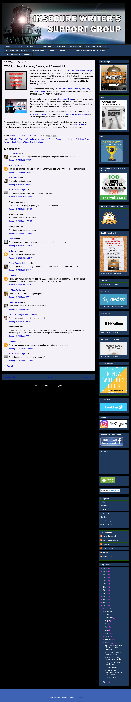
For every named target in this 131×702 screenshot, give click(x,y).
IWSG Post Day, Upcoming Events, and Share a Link (113, 672)
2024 (105, 574)
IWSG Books (47, 46)
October (108, 614)
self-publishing (105, 521)
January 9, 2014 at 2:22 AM (20, 322)
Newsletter (61, 46)
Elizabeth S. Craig (26, 139)
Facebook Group (65, 99)
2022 (105, 581)
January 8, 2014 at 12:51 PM (20, 258)
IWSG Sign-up (32, 46)
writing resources (106, 524)
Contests (52, 50)
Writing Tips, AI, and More (96, 46)
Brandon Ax (14, 165)
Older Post (88, 377)
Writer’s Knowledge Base (77, 114)
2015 (105, 602)
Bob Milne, (62, 89)
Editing (102, 502)
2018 (105, 593)
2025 (105, 571)
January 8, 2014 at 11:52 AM (20, 221)
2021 (105, 584)
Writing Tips (104, 513)
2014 (105, 606)
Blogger (81, 697)
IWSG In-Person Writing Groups (18, 54)
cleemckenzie (15, 302)
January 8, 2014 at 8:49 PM (20, 309)
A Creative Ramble (111, 667)
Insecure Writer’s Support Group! (77, 71)
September (109, 618)
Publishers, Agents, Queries (16, 50)
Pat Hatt (12, 239)
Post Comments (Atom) (54, 386)
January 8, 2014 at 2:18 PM (20, 270)
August (107, 621)
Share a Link (80, 125)
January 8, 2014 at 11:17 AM (20, 209)
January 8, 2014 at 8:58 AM (20, 185)
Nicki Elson (14, 178)
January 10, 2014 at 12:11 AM (21, 349)
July (106, 624)
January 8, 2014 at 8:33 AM (20, 160)
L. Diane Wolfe (15, 290)
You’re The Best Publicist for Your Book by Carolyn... (113, 647)
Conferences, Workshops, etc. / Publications (89, 50)
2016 (105, 599)
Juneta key (106, 544)
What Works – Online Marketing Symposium (113, 658)
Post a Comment (13, 366)
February (108, 639)
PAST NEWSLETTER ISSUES (111, 284)
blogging (103, 517)
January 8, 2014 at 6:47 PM (20, 297)
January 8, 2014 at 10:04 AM (20, 197)
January (108, 643)
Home (8, 46)
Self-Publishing (38, 50)
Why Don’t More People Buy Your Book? (112, 653)
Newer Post (9, 377)
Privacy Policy (75, 46)
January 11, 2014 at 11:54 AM (21, 361)
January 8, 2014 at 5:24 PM (20, 285)
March (107, 636)
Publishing (104, 509)
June (107, 627)
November (109, 611)
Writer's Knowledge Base (33, 142)
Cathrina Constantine (110, 540)
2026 (105, 568)
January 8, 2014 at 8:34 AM (20, 172)
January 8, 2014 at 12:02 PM (20, 246)
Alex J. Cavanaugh (17, 190)
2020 (105, 587)
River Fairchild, (74, 89)
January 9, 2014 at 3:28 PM (20, 336)
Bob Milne (14, 139)
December (109, 608)
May (106, 630)
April (106, 633)
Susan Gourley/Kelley (18, 263)
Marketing (64, 50)
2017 (105, 596)
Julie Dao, (85, 89)
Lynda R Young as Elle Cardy (21, 315)
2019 (105, 590)
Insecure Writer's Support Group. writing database (55, 139)
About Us (18, 46)
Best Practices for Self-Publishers (112, 663)
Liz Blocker (13, 153)
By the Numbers (110, 677)
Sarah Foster (17, 142)
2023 (105, 578)
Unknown (13, 251)
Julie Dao (80, 139)
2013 (105, 682)
